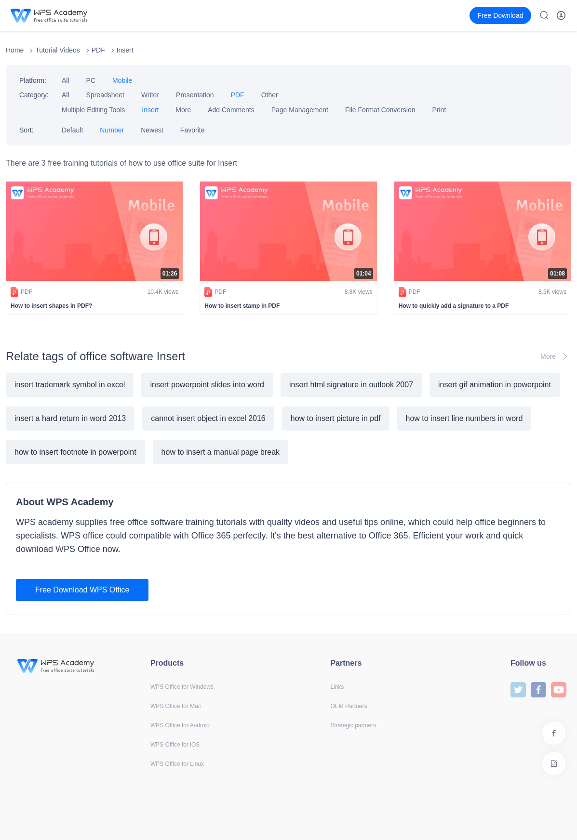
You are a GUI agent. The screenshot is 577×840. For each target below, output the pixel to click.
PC (90, 80)
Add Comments (231, 110)
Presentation (195, 95)
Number (112, 130)
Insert (125, 50)
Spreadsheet (105, 95)
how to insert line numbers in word (464, 418)
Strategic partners (353, 725)
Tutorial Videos (57, 50)
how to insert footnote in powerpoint (75, 452)
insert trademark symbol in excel (69, 385)
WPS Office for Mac (175, 706)
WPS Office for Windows (182, 686)
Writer (150, 95)
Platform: (32, 80)
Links (337, 686)
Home (15, 50)
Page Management (299, 110)
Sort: (26, 130)
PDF (98, 50)
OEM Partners (348, 706)
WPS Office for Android (180, 725)
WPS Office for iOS (175, 744)
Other (269, 95)
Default (72, 130)
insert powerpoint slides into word (207, 385)
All (65, 80)
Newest (152, 130)
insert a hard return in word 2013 (70, 418)
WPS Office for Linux (177, 764)
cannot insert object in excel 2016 (208, 418)
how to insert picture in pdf (336, 418)
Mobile (122, 80)
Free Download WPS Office (82, 590)
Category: (34, 95)
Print (439, 110)
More (183, 110)
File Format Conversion (380, 110)
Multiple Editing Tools (93, 110)
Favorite (192, 130)
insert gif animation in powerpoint (494, 385)
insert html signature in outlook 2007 (351, 385)
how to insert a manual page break (220, 452)
